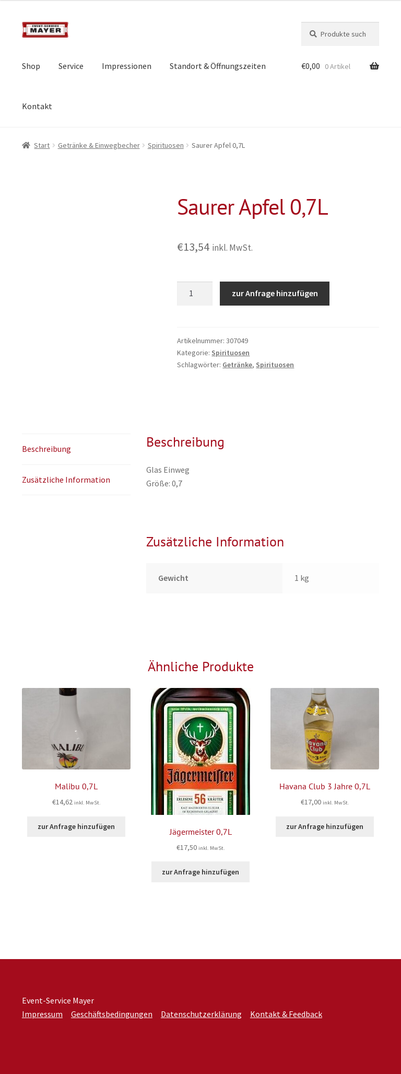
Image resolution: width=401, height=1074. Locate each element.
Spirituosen (166, 145)
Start (42, 145)
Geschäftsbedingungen (111, 1014)
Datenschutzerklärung (201, 1014)
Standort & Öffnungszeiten (218, 66)
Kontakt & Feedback (286, 1014)
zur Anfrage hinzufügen (275, 293)
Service (71, 66)
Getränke (237, 364)
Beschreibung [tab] (46, 448)
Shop (31, 66)
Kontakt (37, 106)
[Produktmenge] (195, 294)
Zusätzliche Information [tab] (66, 479)
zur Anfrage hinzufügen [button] (76, 826)
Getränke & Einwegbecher (99, 145)
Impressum (42, 1014)
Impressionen (126, 66)
